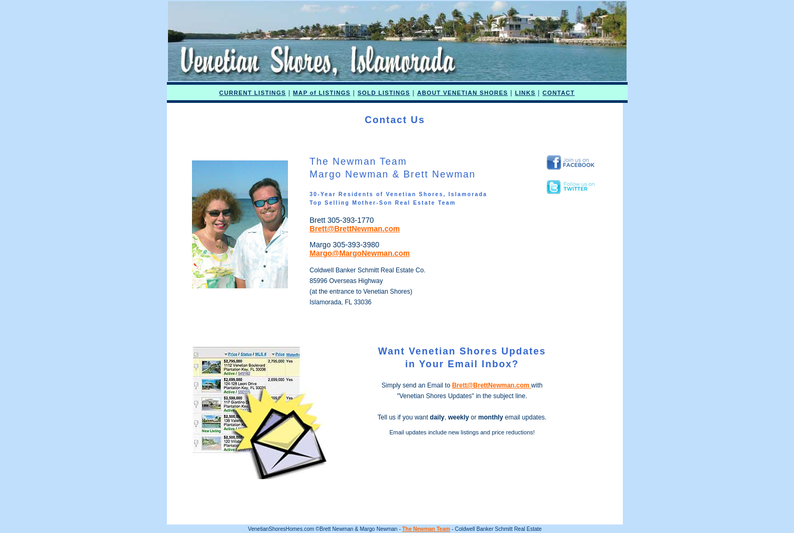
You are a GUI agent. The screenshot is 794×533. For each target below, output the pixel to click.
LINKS (525, 93)
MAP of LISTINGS (321, 93)
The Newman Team (426, 529)
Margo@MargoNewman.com (359, 253)
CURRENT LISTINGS (252, 93)
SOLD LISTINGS (383, 93)
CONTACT (558, 93)
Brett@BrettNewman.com (354, 228)
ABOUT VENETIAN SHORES (462, 93)
